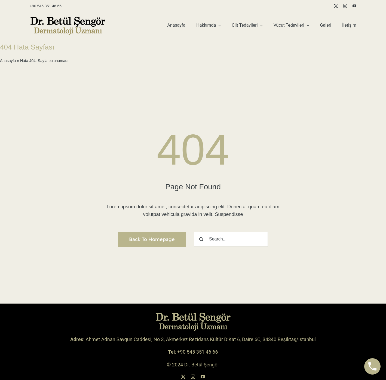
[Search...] (231, 239)
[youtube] (354, 6)
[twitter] (336, 6)
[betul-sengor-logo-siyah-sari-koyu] (68, 18)
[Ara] (201, 239)
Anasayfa (8, 60)
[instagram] (345, 6)
